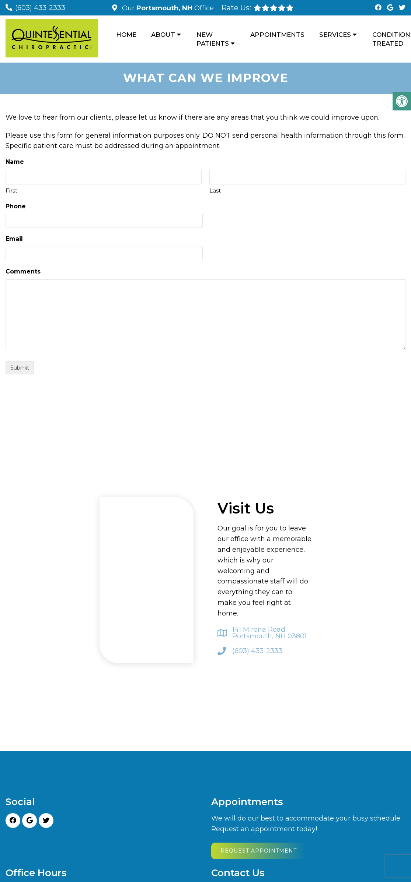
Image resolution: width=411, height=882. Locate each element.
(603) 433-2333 (40, 8)
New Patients (212, 39)
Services (335, 34)
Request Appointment (258, 850)
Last (215, 190)
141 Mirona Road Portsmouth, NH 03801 (269, 632)
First (11, 190)
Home (126, 34)
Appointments (277, 34)
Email (14, 238)
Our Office (167, 8)
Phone (16, 206)
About (163, 34)
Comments (23, 271)
